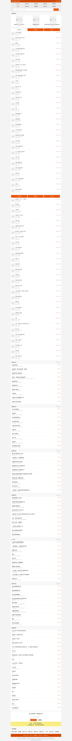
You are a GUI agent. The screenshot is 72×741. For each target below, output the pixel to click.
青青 (13, 691)
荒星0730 (14, 671)
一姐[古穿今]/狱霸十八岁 (17, 526)
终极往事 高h (15, 385)
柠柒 (13, 527)
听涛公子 (13, 567)
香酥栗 (13, 426)
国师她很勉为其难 (15, 683)
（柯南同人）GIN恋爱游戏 (18, 457)
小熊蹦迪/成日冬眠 (15, 612)
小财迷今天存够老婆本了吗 (18, 397)
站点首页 (18, 3)
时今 (13, 418)
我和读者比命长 (15, 458)
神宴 (13, 659)
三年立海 (14, 667)
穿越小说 (54, 3)
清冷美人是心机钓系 (16, 401)
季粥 (13, 471)
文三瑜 (13, 547)
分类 (27, 735)
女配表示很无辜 (15, 606)
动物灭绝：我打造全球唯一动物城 (19, 369)
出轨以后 (14, 429)
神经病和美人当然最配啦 (17, 562)
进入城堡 (13, 454)
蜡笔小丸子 (14, 378)
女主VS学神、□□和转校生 (17, 663)
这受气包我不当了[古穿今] (17, 510)
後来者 (13, 591)
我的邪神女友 (15, 381)
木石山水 (13, 366)
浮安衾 (13, 402)
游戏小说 (45, 3)
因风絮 (13, 398)
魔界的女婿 (14, 550)
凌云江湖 (14, 558)
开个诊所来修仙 (15, 409)
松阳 (13, 620)
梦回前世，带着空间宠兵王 (17, 634)
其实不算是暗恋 (15, 675)
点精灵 (13, 551)
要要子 (13, 563)
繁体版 (19, 731)
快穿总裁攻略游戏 (16, 534)
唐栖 (13, 531)
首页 (24, 735)
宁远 (13, 555)
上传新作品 (40, 719)
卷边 (13, 519)
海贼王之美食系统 (16, 566)
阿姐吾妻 (14, 687)
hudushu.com (15, 1)
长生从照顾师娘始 (16, 594)
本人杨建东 (14, 422)
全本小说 (45, 6)
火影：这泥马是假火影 (17, 518)
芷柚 (13, 499)
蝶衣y (13, 535)
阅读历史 (54, 6)
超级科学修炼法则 (16, 505)
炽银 (13, 491)
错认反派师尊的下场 (16, 586)
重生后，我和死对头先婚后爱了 (19, 377)
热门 (31, 735)
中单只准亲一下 (15, 486)
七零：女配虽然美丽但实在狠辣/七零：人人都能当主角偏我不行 (25, 646)
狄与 (13, 487)
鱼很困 (13, 390)
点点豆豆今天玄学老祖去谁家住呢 (19, 630)
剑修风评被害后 (15, 610)
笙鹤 (13, 447)
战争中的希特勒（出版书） (17, 642)
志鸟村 (13, 394)
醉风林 (13, 559)
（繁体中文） (46, 735)
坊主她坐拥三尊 (15, 707)
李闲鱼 (13, 410)
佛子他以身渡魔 (15, 622)
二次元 (18, 6)
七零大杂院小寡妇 (16, 425)
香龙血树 (13, 386)
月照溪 (13, 523)
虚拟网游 (36, 6)
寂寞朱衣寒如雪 (15, 479)
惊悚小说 (36, 3)
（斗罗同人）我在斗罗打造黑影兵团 (20, 570)
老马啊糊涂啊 (14, 571)
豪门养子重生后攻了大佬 (17, 453)
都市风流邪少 (15, 365)
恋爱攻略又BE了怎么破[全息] (18, 465)
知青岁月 (14, 441)
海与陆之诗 (14, 578)
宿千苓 (13, 467)
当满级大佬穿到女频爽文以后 (18, 501)
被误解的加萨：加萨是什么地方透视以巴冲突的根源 (22, 655)
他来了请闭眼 (15, 433)
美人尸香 (14, 437)
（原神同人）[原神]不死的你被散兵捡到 (20, 490)
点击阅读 (59, 364)
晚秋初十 (13, 374)
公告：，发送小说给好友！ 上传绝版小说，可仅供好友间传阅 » (36, 724)
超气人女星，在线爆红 (17, 522)
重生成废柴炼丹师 (16, 590)
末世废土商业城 (15, 699)
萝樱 (13, 587)
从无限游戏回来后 (16, 417)
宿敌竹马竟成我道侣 (16, 614)
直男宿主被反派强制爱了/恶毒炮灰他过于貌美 (22, 473)
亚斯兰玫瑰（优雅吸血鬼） (18, 477)
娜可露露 (13, 414)
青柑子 (13, 624)
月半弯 (13, 515)
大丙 (13, 603)
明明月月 (13, 543)
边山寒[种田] (15, 482)
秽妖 (13, 618)
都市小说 (27, 3)
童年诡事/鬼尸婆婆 (16, 445)
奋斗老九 (13, 507)
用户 (57, 1)
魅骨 (13, 511)
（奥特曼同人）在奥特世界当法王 (19, 546)
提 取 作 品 (33, 719)
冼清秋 (13, 616)
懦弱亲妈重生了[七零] (16, 497)
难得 (13, 554)
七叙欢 (13, 503)
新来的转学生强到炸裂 (17, 373)
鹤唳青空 (13, 370)
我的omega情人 (15, 389)
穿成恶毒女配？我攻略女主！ (18, 469)
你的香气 (14, 413)
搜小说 (59, 1)
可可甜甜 (13, 475)
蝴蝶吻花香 (14, 599)
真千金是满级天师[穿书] (17, 530)
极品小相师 (14, 602)
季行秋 (13, 575)
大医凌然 (14, 393)
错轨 (13, 703)
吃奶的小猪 (14, 595)
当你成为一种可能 (15, 638)
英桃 (13, 483)
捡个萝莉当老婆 (15, 421)
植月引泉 (13, 382)
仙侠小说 (27, 6)
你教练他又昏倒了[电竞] (17, 461)
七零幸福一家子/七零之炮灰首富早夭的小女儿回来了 (23, 514)
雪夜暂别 (14, 695)
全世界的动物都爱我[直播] (17, 542)
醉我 (13, 430)
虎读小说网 (14, 731)
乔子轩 (13, 439)
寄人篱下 (14, 650)
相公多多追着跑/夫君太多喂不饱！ (19, 598)
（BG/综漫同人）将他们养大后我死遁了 (21, 574)
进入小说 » (58, 362)
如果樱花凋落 (15, 679)
